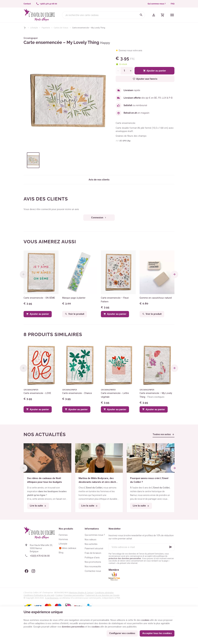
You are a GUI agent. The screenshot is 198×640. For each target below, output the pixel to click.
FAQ (172, 4)
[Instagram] (33, 571)
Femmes (63, 535)
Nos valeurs (90, 539)
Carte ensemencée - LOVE (37, 393)
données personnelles (73, 626)
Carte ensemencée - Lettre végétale (115, 395)
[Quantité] (124, 70)
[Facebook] (26, 571)
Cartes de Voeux (61, 28)
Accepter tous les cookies (157, 633)
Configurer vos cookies (122, 633)
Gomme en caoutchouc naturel (156, 297)
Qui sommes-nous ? (156, 4)
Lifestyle (34, 28)
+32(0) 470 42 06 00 (40, 556)
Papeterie (46, 28)
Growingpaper (31, 38)
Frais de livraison (93, 553)
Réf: (117, 141)
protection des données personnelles (125, 558)
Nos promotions (93, 562)
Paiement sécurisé (94, 548)
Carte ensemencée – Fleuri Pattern (115, 299)
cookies (145, 620)
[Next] (174, 274)
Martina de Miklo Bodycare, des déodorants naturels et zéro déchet (98, 480)
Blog (61, 552)
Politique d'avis (92, 557)
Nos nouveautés (93, 566)
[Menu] (172, 15)
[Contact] (27, 4)
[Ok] (170, 547)
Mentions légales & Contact (81, 593)
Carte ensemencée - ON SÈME (39, 297)
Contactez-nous (93, 571)
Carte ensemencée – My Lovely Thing (156, 395)
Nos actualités (45, 434)
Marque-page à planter (73, 297)
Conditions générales (104, 593)
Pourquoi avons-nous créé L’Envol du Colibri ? (149, 480)
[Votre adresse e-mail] (141, 547)
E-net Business (51, 598)
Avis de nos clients (99, 179)
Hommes (63, 539)
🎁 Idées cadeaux (67, 548)
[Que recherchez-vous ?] (103, 15)
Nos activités (91, 544)
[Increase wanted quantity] (130, 70)
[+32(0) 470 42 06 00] (46, 4)
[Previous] (23, 274)
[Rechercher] (141, 15)
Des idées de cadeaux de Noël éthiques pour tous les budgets (44, 480)
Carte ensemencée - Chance (77, 393)
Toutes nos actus (162, 434)
